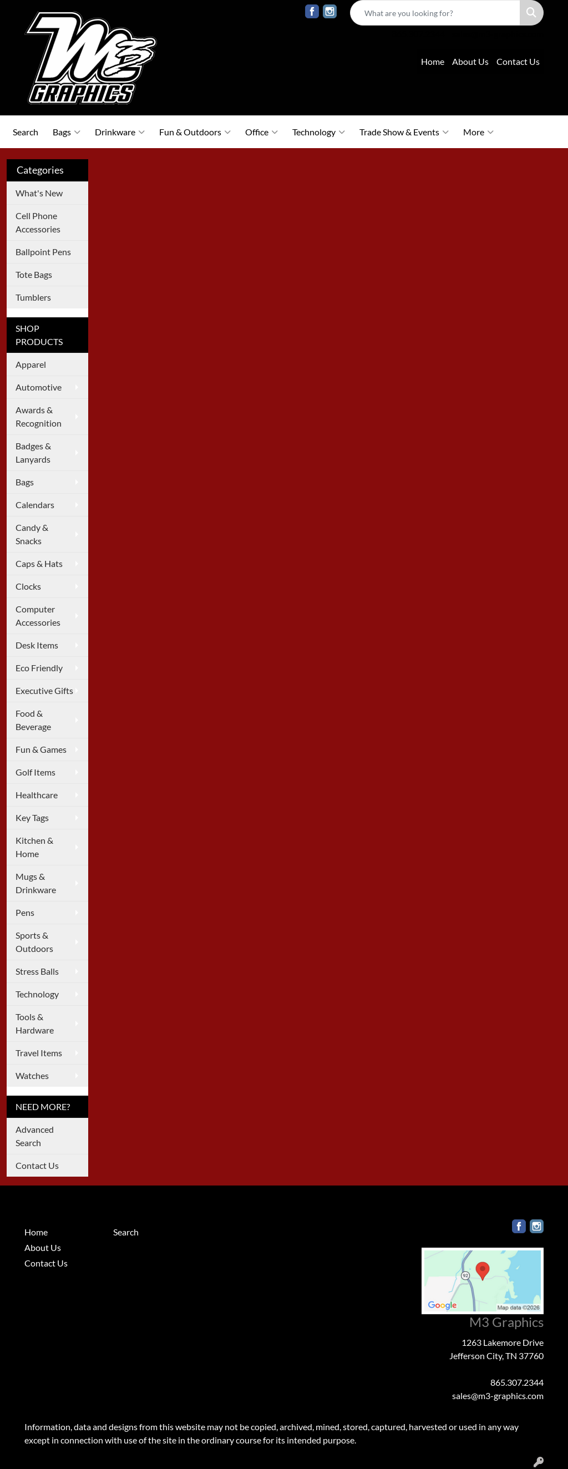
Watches (32, 1075)
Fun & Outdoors (195, 132)
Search (25, 131)
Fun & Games (41, 749)
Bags (66, 132)
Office (261, 132)
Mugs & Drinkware (36, 883)
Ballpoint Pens (43, 251)
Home (432, 61)
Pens (25, 912)
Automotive (39, 387)
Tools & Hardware (35, 1023)
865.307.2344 (418, 33)
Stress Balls (37, 971)
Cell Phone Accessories (38, 222)
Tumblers (33, 297)
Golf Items (35, 772)
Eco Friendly (39, 667)
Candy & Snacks (32, 534)
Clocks (28, 586)
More (478, 132)
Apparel (31, 364)
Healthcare (37, 794)
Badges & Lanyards (33, 452)
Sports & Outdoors (34, 942)
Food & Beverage (33, 720)
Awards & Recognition (39, 416)
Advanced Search (35, 1136)
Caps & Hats (39, 563)
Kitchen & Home (34, 847)
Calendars (35, 504)
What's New (39, 193)
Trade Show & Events (404, 132)
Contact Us (518, 61)
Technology (318, 132)
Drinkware (120, 132)
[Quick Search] (435, 13)
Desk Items (37, 645)
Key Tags (32, 817)
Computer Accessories (38, 615)
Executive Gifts (44, 690)
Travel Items (39, 1052)
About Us (470, 61)
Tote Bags (34, 274)
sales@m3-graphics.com (498, 33)
